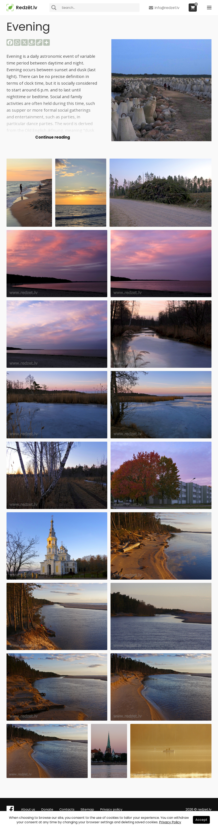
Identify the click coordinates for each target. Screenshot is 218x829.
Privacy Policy (170, 822)
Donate (47, 809)
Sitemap (87, 809)
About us (28, 809)
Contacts (66, 809)
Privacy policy (111, 809)
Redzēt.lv (26, 7)
